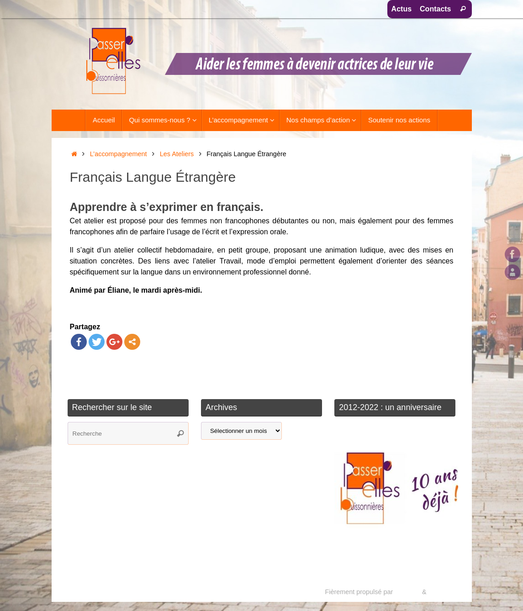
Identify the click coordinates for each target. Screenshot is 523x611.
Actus (401, 9)
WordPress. (445, 591)
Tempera (407, 591)
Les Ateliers (177, 154)
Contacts (435, 9)
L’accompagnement (118, 154)
